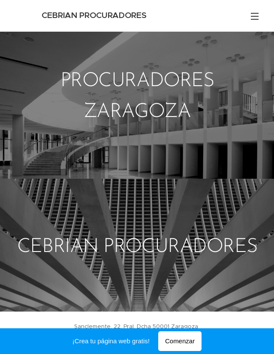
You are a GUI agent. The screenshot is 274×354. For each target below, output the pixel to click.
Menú (255, 16)
